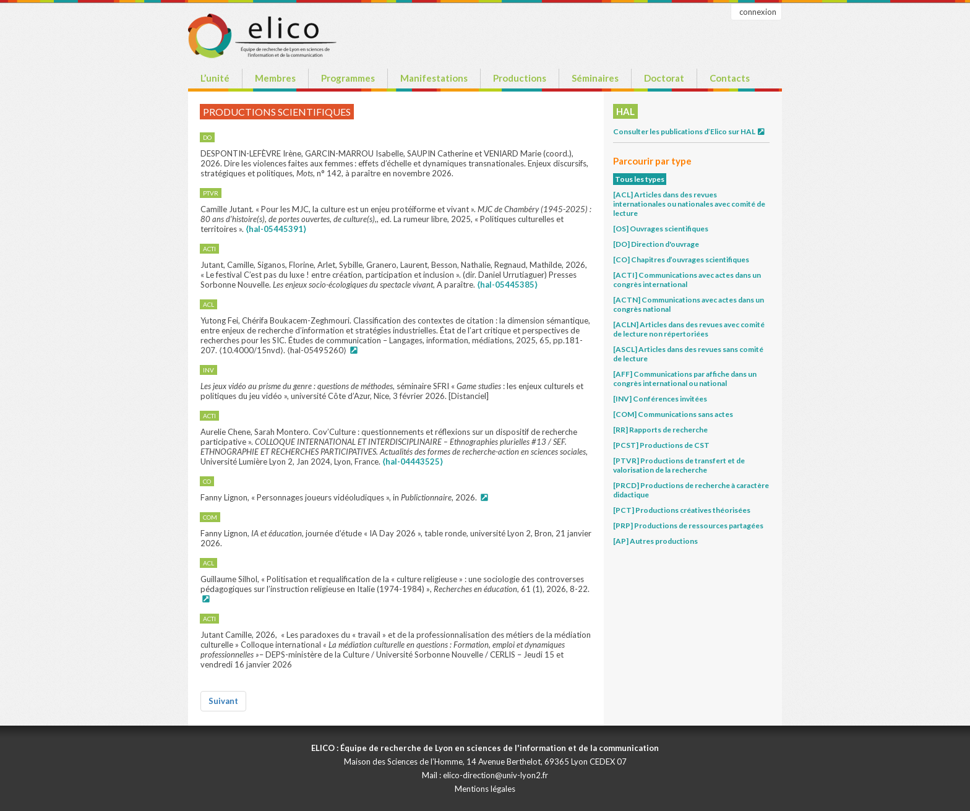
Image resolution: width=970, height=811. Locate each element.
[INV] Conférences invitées (660, 398)
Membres (275, 78)
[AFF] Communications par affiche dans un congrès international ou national (685, 378)
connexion (757, 12)
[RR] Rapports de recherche (660, 429)
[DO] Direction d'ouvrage (656, 244)
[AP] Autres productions (655, 541)
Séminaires (595, 78)
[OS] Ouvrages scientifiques (660, 228)
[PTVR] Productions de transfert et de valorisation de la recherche (679, 465)
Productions (519, 78)
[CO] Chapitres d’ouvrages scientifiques (681, 259)
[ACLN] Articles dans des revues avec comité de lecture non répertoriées (689, 329)
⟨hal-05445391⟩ (276, 229)
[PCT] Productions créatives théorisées (681, 510)
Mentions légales (485, 789)
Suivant (223, 701)
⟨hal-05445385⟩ (507, 285)
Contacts (730, 78)
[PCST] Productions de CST (661, 445)
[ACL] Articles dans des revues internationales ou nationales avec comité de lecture (689, 204)
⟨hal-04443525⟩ (412, 461)
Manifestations (434, 78)
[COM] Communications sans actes (673, 414)
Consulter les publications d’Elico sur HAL (689, 131)
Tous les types (639, 179)
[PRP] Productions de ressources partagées (688, 525)
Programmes (348, 78)
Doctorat (664, 78)
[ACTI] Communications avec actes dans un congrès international (687, 279)
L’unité (215, 78)
